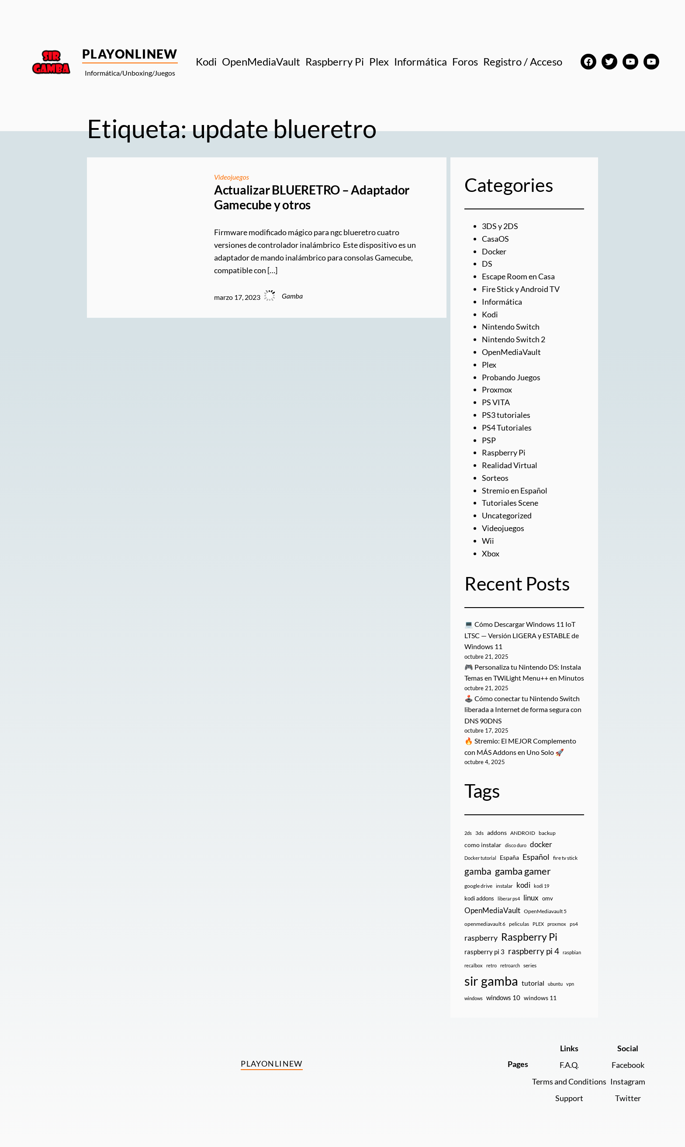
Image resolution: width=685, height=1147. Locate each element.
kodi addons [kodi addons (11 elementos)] (479, 898)
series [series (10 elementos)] (529, 965)
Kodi (490, 314)
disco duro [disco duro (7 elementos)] (515, 845)
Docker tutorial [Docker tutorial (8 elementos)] (480, 858)
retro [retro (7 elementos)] (491, 965)
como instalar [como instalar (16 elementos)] (483, 844)
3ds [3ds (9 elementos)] (479, 833)
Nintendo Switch (511, 326)
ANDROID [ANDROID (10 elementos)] (522, 833)
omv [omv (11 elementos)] (547, 898)
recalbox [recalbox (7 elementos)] (473, 965)
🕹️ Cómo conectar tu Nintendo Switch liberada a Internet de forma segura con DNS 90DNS (522, 709)
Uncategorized (507, 515)
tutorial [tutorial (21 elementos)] (533, 983)
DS (487, 263)
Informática (502, 301)
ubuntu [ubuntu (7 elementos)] (555, 984)
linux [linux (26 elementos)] (531, 897)
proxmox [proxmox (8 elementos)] (556, 924)
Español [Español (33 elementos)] (536, 857)
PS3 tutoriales (506, 415)
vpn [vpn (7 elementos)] (570, 984)
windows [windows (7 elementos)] (473, 998)
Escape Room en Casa (518, 276)
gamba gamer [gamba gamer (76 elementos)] (523, 871)
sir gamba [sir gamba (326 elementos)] (491, 980)
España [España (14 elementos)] (509, 857)
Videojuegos (231, 177)
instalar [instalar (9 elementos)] (504, 886)
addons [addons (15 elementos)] (497, 832)
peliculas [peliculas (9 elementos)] (519, 924)
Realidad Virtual (509, 465)
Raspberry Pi (504, 452)
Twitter (628, 1098)
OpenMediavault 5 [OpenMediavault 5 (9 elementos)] (545, 911)
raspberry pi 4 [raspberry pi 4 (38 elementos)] (533, 951)
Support (569, 1098)
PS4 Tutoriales (507, 427)
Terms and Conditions (569, 1081)
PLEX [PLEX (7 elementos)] (538, 924)
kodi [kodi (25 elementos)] (523, 885)
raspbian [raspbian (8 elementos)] (572, 952)
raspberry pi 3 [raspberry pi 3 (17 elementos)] (484, 952)
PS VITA (496, 402)
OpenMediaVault (511, 352)
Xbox (490, 553)
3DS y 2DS (500, 226)
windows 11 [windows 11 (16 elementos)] (540, 997)
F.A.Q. (569, 1065)
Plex (489, 364)
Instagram (627, 1081)
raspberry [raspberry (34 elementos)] (481, 937)
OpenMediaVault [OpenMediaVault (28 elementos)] (492, 910)
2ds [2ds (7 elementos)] (468, 833)
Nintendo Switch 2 (513, 339)
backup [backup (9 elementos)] (547, 833)
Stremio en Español (514, 490)
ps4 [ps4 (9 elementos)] (574, 924)
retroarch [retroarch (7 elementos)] (510, 965)
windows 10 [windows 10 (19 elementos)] (503, 997)
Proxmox (497, 389)
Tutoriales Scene (510, 502)
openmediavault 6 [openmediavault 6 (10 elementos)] (484, 924)
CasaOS (495, 238)
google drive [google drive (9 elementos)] (478, 886)
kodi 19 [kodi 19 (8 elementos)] (541, 886)
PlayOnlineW (130, 53)
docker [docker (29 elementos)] (541, 844)
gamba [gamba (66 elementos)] (477, 871)
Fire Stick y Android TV (521, 289)
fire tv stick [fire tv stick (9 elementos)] (565, 858)
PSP (489, 440)
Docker (494, 251)
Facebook (628, 1065)
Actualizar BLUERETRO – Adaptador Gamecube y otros (311, 197)
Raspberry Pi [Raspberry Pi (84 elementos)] (529, 937)
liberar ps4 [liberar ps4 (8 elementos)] (509, 898)
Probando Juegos (511, 377)
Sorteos (495, 478)
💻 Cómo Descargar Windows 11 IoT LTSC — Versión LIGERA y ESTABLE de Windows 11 (521, 635)
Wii (488, 541)
